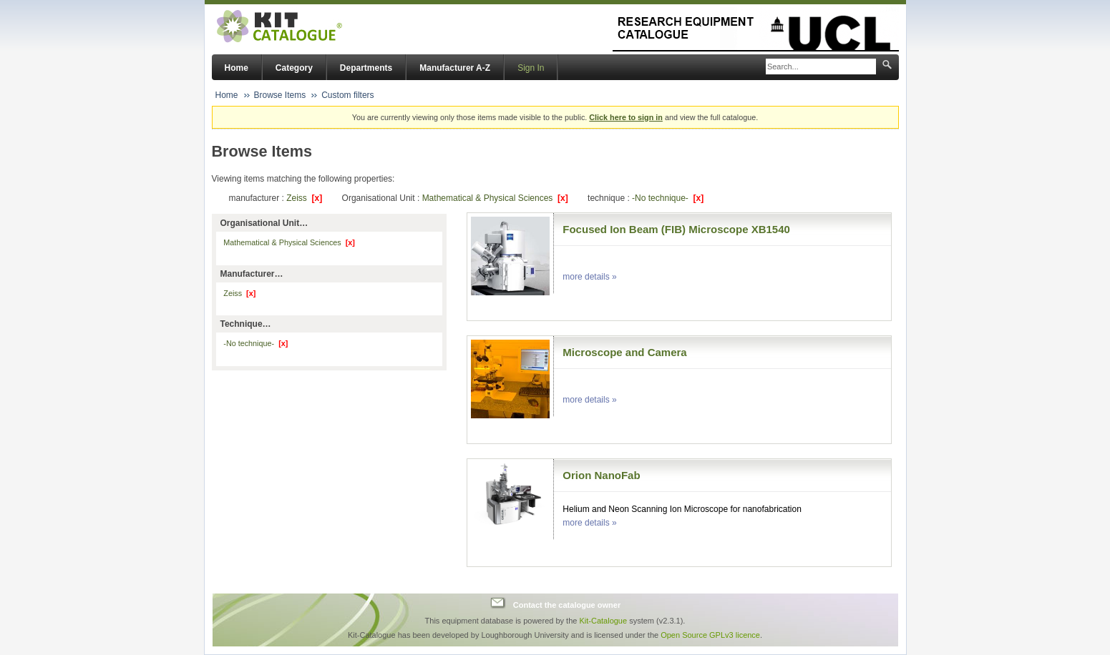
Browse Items (280, 95)
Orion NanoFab (601, 475)
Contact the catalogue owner (566, 605)
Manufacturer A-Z (454, 68)
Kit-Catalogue (603, 620)
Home (236, 68)
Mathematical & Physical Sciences (495, 198)
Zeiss (304, 198)
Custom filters (347, 95)
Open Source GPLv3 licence (710, 635)
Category (294, 68)
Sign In (530, 68)
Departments (366, 68)
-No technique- (668, 198)
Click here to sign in (626, 117)
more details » (589, 277)
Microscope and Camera (624, 352)
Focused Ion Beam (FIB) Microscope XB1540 (676, 229)
